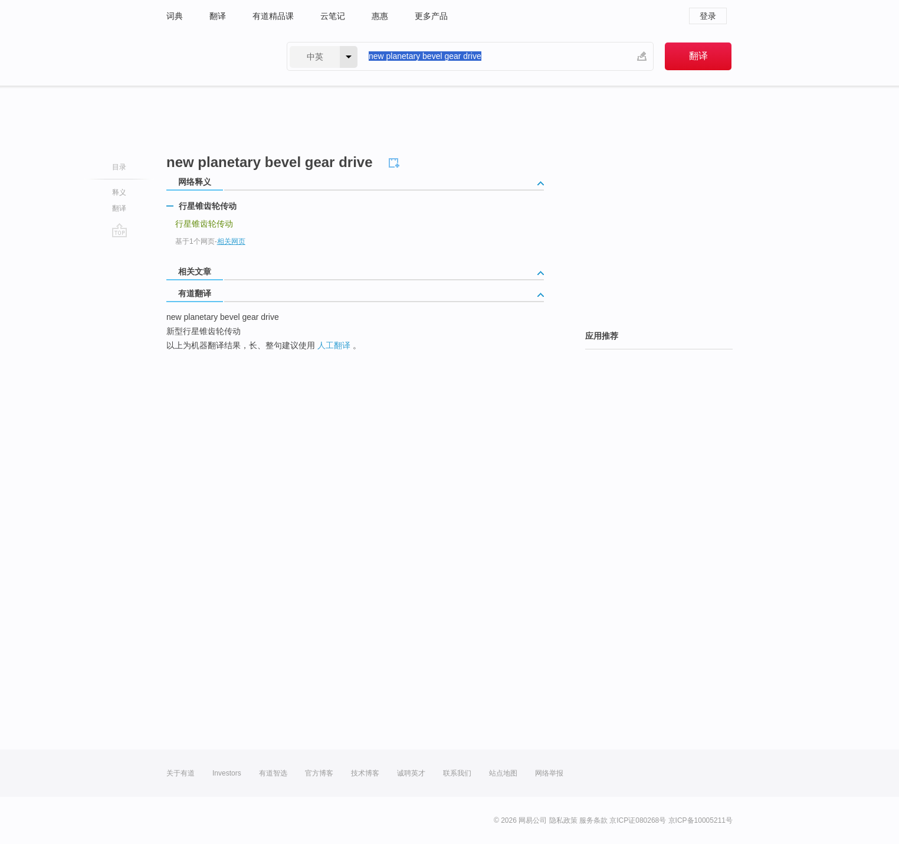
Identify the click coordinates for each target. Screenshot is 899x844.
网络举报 (549, 773)
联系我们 (457, 773)
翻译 (217, 16)
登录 (708, 16)
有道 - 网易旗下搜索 (214, 56)
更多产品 (431, 16)
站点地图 (503, 773)
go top (119, 230)
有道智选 (273, 773)
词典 (174, 16)
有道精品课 (273, 16)
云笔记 (332, 16)
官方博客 (319, 773)
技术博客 (365, 773)
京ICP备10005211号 (700, 820)
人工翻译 (333, 345)
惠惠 (380, 16)
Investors (226, 773)
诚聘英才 (411, 773)
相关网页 (231, 241)
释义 (119, 192)
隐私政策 (563, 820)
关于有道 (180, 773)
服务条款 (593, 820)
